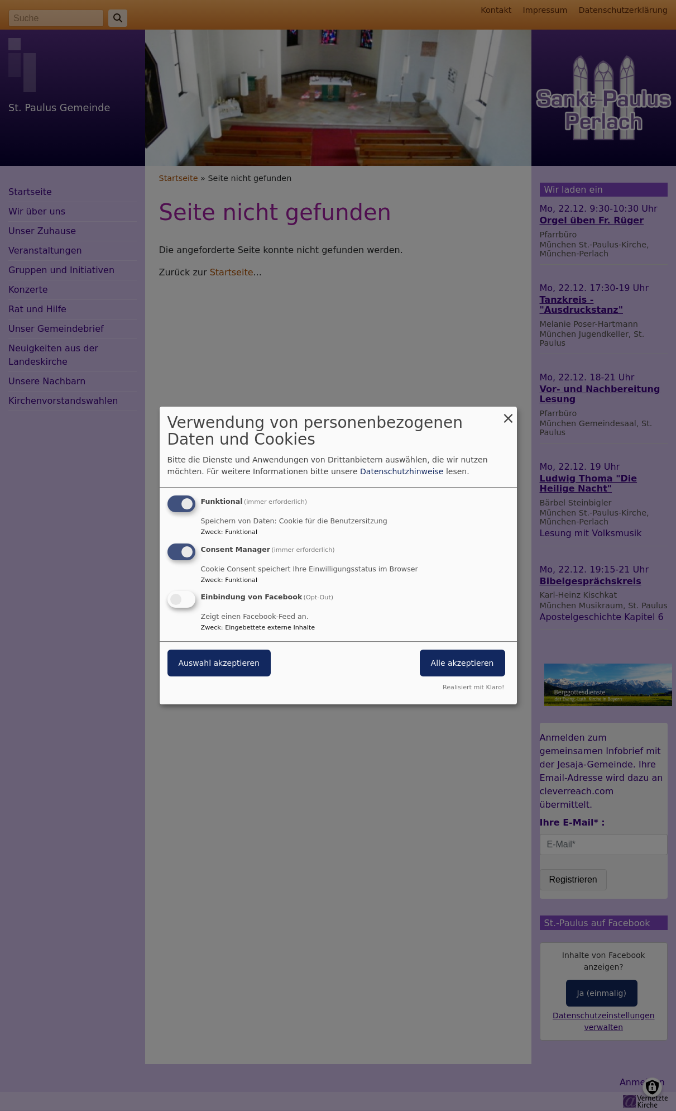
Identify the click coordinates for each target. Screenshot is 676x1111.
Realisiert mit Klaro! (474, 687)
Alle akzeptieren (462, 663)
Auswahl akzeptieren (219, 663)
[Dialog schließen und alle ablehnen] (508, 414)
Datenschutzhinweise (401, 471)
